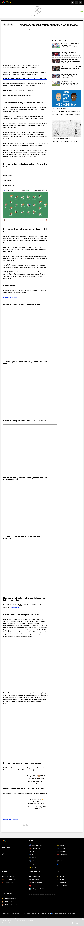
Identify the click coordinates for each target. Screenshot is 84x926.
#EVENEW (43, 776)
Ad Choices (39, 913)
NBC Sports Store (26, 913)
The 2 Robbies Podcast (59, 109)
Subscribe (5, 853)
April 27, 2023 (36, 809)
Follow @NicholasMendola (10, 297)
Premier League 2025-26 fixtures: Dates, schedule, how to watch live (70, 53)
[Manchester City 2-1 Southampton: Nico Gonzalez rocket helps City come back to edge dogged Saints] (56, 83)
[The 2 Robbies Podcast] (66, 98)
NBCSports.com (14, 607)
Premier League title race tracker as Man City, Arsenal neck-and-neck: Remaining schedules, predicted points (69, 75)
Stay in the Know (6, 847)
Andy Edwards (72, 55)
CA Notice (64, 913)
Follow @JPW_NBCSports (10, 819)
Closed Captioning (15, 913)
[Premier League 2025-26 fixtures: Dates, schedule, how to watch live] (56, 54)
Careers (8, 913)
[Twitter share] (8, 24)
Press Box (33, 913)
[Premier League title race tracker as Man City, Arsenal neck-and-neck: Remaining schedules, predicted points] (56, 76)
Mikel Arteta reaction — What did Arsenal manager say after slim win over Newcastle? (71, 67)
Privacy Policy (45, 913)
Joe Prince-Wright (25, 29)
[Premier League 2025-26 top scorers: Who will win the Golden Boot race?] (56, 61)
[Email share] (11, 24)
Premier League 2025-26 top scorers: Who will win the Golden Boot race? (71, 60)
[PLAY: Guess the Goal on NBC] (66, 128)
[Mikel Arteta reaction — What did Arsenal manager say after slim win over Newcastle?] (56, 68)
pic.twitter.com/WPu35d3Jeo (36, 803)
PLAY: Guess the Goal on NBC (61, 139)
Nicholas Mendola (34, 29)
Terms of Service (71, 913)
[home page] (7, 2)
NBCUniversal (11, 916)
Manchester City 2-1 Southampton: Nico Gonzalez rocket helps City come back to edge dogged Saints (70, 82)
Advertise (4, 913)
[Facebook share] (4, 24)
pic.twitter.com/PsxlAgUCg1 (37, 778)
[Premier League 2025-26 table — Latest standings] (56, 45)
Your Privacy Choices (57, 913)
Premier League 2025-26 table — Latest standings (71, 44)
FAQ (21, 913)
